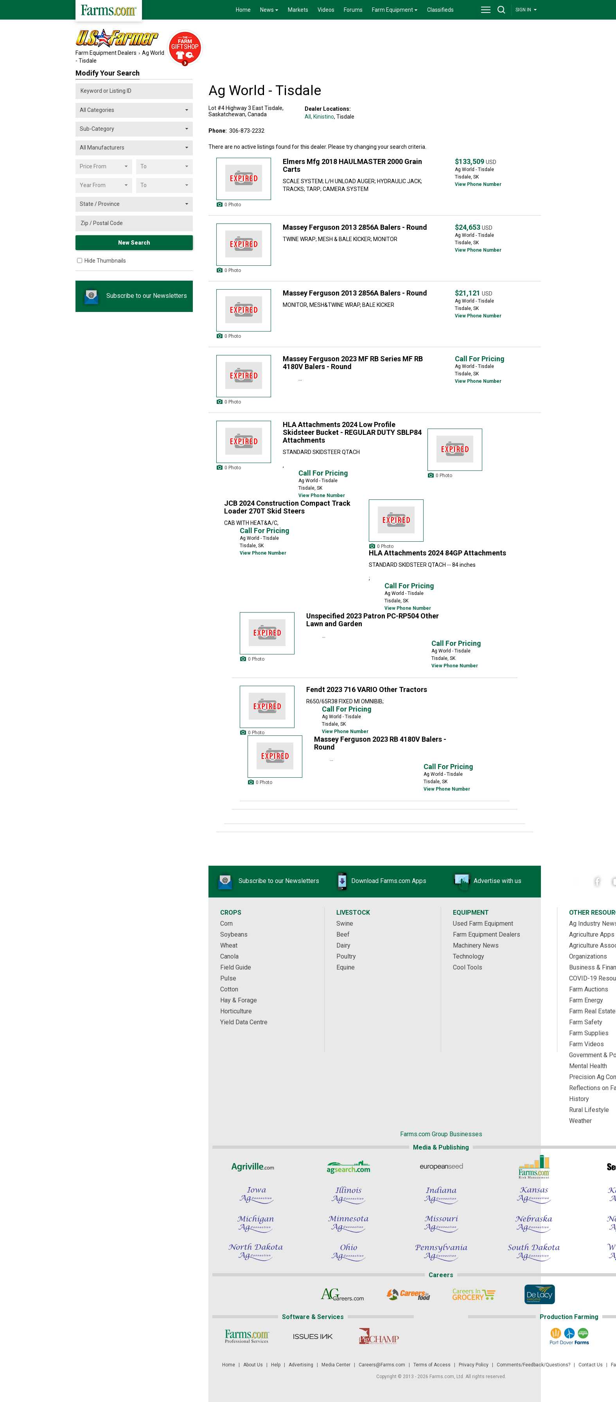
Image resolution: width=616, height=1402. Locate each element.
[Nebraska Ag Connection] (534, 1224)
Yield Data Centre (244, 1022)
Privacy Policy (473, 1365)
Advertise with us (485, 881)
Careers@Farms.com (382, 1365)
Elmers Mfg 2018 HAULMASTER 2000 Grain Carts (352, 165)
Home (243, 10)
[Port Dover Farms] (568, 1336)
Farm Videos (586, 1044)
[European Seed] (441, 1167)
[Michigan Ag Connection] (256, 1224)
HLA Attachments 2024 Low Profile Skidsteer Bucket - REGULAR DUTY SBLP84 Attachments (352, 432)
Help (275, 1365)
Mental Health (588, 1066)
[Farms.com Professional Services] (247, 1336)
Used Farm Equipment (483, 923)
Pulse (228, 978)
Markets (298, 10)
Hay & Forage (238, 1000)
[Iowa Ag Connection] (256, 1195)
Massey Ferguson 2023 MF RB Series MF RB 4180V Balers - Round (353, 363)
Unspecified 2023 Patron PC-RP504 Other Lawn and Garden (372, 620)
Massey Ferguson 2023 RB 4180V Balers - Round (380, 743)
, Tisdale (344, 117)
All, (308, 117)
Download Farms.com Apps (377, 881)
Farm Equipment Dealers (105, 53)
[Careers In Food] (408, 1294)
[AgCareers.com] (342, 1294)
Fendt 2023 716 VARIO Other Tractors (366, 689)
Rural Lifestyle (589, 1110)
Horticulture (236, 1011)
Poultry (346, 956)
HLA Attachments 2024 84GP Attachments (437, 553)
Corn (226, 923)
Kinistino (323, 117)
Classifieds (440, 10)
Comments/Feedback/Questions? (533, 1365)
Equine (345, 967)
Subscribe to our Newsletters (134, 295)
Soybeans (234, 934)
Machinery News (476, 945)
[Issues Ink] (313, 1336)
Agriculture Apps (591, 934)
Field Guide (235, 967)
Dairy (343, 945)
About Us (253, 1365)
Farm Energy (586, 1000)
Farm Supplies (589, 1033)
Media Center (335, 1365)
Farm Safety (585, 1022)
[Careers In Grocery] (473, 1294)
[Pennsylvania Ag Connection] (441, 1252)
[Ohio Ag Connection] (348, 1252)
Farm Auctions (588, 989)
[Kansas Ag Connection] (534, 1195)
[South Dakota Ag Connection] (534, 1252)
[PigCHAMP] (378, 1336)
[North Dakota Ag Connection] (256, 1252)
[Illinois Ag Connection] (348, 1195)
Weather (580, 1120)
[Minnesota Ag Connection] (348, 1224)
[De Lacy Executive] (539, 1294)
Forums (353, 10)
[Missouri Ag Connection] (441, 1224)
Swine (344, 923)
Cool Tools (467, 967)
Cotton (229, 989)
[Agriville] (256, 1167)
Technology (468, 956)
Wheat (228, 945)
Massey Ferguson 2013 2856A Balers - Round (355, 227)
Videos (326, 10)
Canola (229, 956)
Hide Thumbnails (105, 261)
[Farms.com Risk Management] (534, 1167)
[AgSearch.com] (348, 1167)
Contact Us (590, 1365)
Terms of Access (432, 1365)
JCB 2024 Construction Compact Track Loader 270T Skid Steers (287, 507)
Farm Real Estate (592, 1011)
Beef (343, 934)
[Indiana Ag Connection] (441, 1195)
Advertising (301, 1365)
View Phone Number (478, 184)
